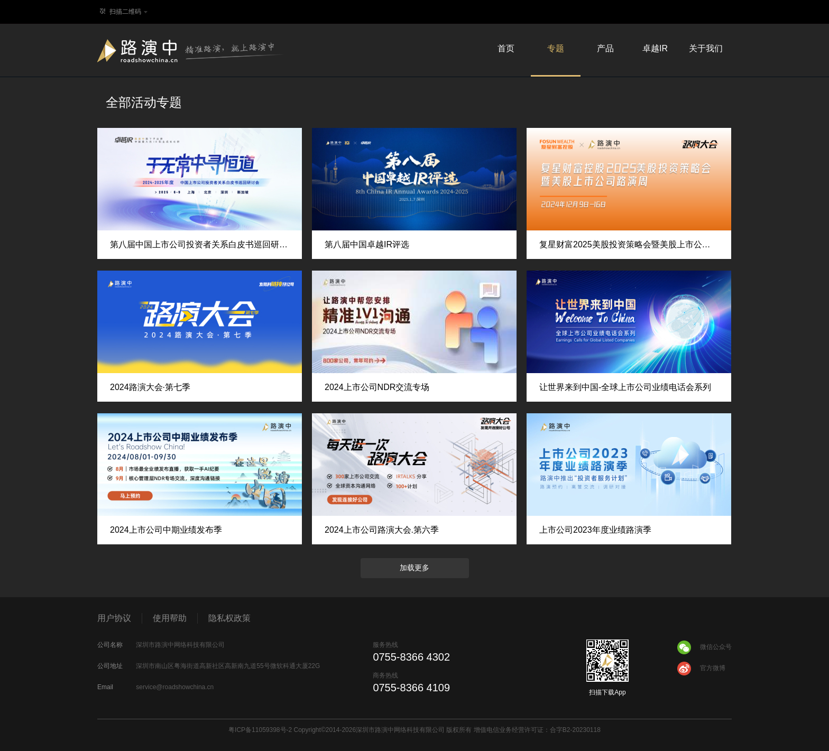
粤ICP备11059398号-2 (260, 730)
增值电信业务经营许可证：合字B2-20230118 (537, 730)
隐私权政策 (229, 618)
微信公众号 (704, 647)
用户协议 (114, 618)
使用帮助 (170, 618)
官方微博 (700, 668)
